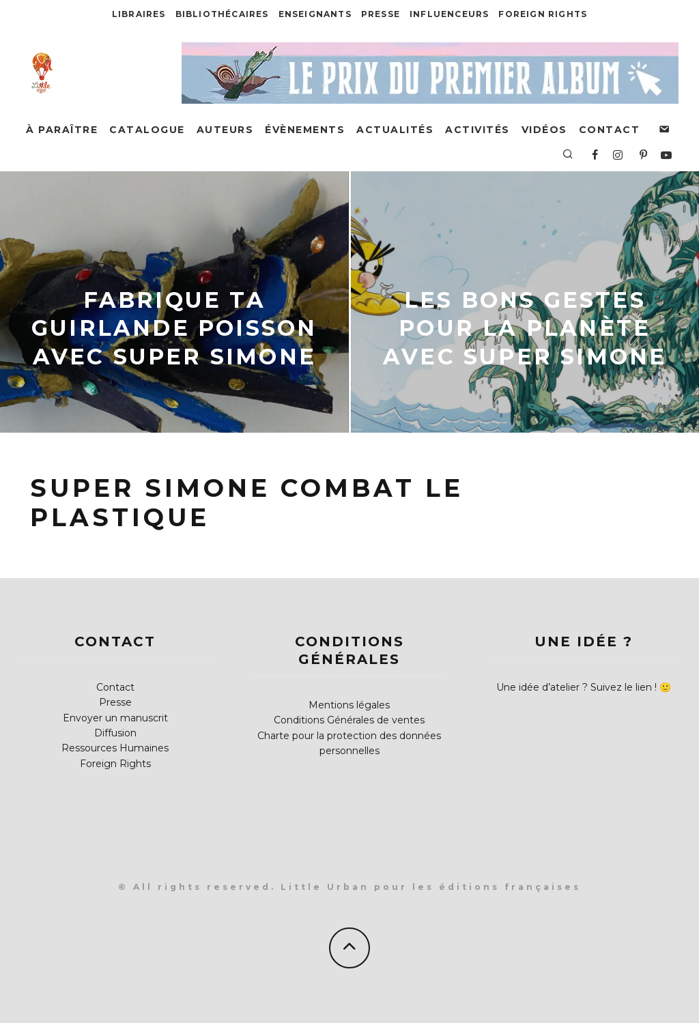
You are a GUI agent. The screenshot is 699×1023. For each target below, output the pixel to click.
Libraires (139, 14)
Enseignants (315, 14)
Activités (477, 130)
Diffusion (115, 733)
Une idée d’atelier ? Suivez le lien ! (576, 687)
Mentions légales (349, 705)
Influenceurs (449, 14)
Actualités (394, 130)
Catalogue (147, 130)
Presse (380, 14)
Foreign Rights (542, 14)
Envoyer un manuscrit (115, 718)
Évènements (305, 130)
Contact (609, 130)
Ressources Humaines (115, 748)
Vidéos (544, 130)
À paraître (62, 130)
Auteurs (225, 130)
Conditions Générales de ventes (349, 720)
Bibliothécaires (222, 14)
